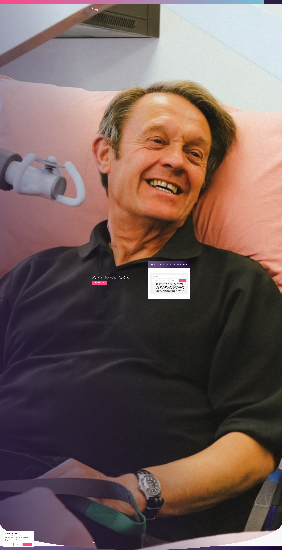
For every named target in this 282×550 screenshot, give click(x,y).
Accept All (27, 544)
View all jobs (169, 296)
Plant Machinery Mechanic (168, 290)
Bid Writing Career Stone (176, 285)
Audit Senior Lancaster (175, 283)
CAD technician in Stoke (175, 286)
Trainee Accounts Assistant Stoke (168, 291)
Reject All (18, 544)
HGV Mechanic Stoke (174, 289)
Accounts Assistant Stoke (162, 283)
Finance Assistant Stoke (174, 287)
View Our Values (99, 282)
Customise (9, 544)
